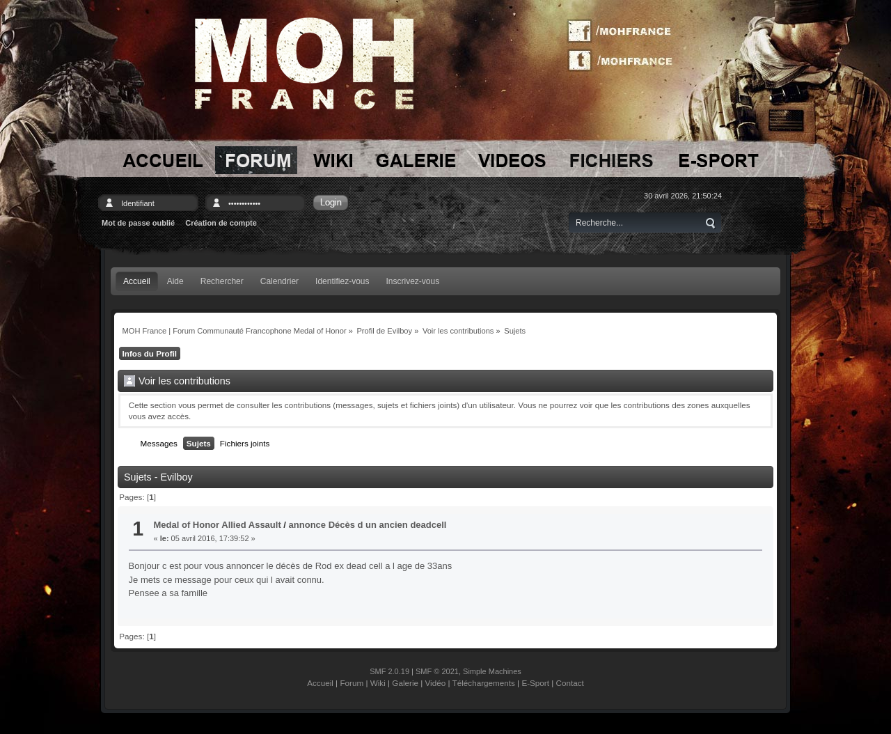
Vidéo (435, 682)
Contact (570, 682)
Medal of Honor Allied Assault (217, 525)
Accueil (320, 682)
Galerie (405, 682)
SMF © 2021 (437, 671)
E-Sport (535, 682)
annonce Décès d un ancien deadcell (368, 525)
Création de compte (221, 223)
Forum (351, 682)
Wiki (378, 682)
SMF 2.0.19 (389, 671)
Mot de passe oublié (138, 223)
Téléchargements (483, 682)
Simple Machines (492, 671)
